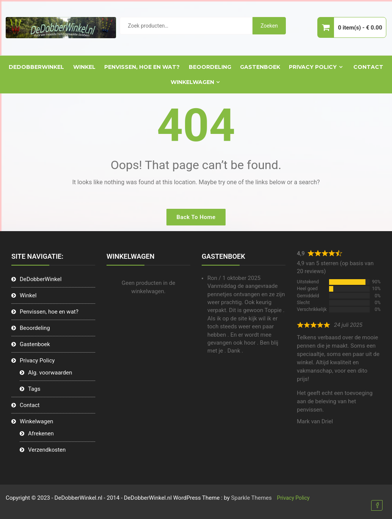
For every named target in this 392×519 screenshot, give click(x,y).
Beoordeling (210, 67)
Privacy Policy (313, 67)
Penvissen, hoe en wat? (142, 67)
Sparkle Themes (251, 497)
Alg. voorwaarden (50, 372)
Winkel (84, 67)
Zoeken (269, 26)
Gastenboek (260, 67)
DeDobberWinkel (36, 67)
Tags (34, 388)
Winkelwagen (192, 82)
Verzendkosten (47, 449)
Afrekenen (41, 433)
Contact (368, 67)
